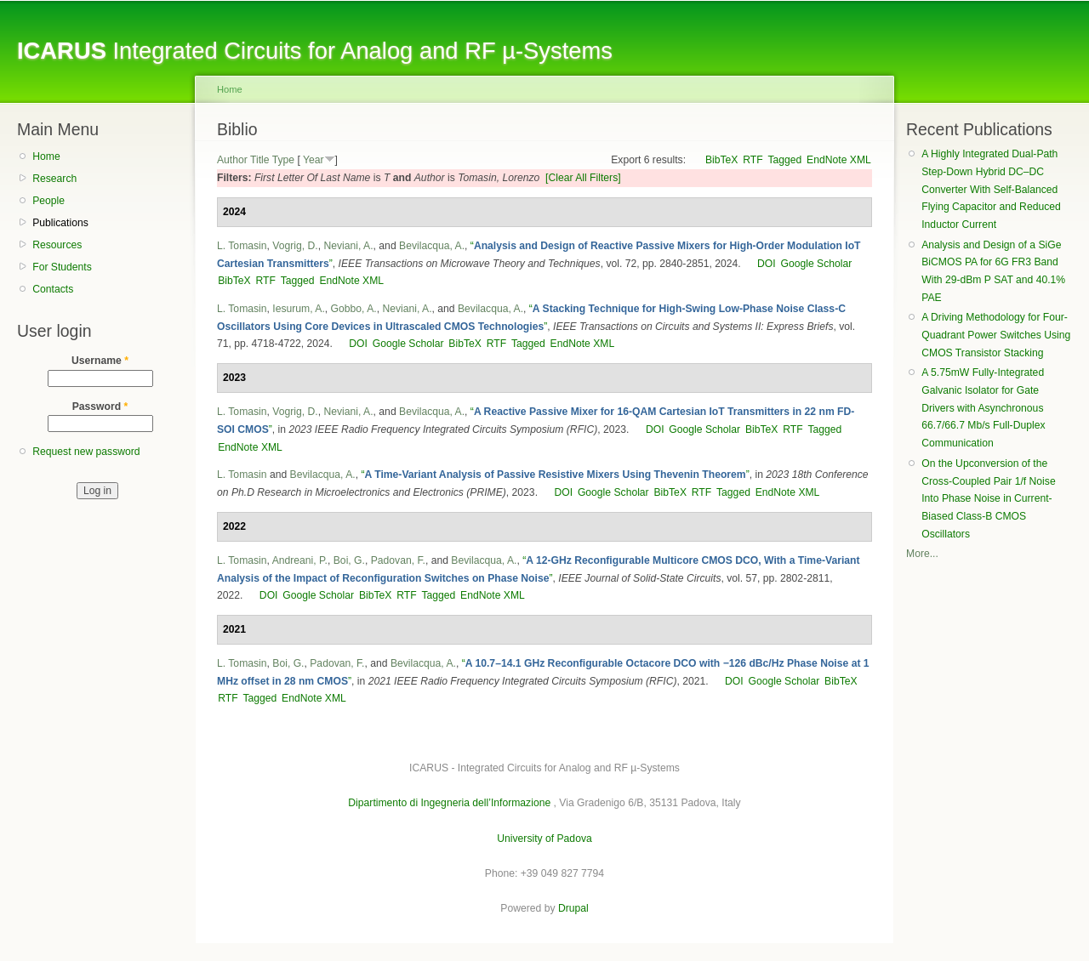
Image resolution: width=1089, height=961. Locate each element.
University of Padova (544, 838)
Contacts (52, 289)
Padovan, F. (398, 560)
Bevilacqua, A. (432, 246)
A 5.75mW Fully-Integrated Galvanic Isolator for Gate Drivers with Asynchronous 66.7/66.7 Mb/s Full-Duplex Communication (983, 408)
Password (100, 406)
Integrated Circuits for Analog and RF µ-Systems (315, 50)
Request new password (86, 452)
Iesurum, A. (298, 309)
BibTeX (721, 160)
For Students (62, 267)
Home (46, 156)
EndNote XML (839, 160)
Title (260, 160)
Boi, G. (349, 560)
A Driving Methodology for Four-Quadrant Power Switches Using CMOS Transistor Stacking (995, 334)
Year (313, 160)
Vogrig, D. (294, 246)
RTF (752, 160)
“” (555, 474)
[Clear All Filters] (583, 178)
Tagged (784, 160)
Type (283, 160)
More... (922, 554)
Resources (57, 245)
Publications (60, 223)
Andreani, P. (300, 560)
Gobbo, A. (354, 309)
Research (54, 179)
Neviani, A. (348, 246)
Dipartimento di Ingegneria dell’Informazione (449, 803)
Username (99, 361)
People (48, 201)
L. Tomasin (242, 246)
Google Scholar (816, 264)
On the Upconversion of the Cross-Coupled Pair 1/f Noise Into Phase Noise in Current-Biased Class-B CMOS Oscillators (988, 499)
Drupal (573, 908)
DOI (766, 264)
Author (232, 160)
